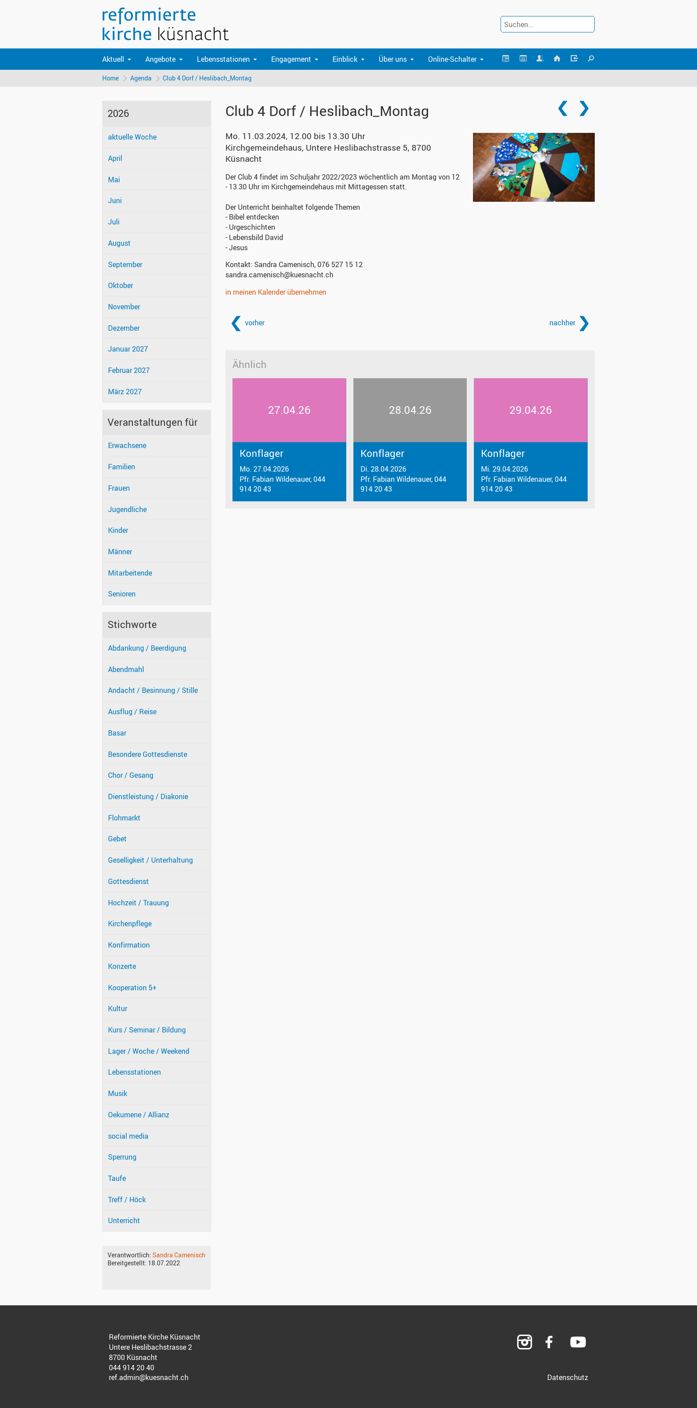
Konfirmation (129, 945)
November (124, 307)
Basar (117, 733)
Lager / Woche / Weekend (148, 1051)
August (119, 243)
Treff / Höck (127, 1199)
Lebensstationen (223, 59)
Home (110, 78)
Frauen (119, 488)
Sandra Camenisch (178, 1255)
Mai (114, 179)
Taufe (117, 1178)
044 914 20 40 (131, 1367)
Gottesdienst (128, 881)
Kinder (118, 531)
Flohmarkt (124, 818)
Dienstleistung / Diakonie (148, 796)
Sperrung (122, 1157)
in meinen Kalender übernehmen (275, 292)
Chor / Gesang (130, 775)
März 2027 (125, 391)
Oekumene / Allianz (138, 1115)
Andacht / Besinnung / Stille (153, 691)
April (115, 158)
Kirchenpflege (130, 924)
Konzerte (122, 966)
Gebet (117, 839)
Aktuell (113, 59)
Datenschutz (567, 1378)
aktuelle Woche (132, 137)
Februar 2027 (129, 371)
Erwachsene (127, 446)
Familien (121, 467)
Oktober (120, 286)
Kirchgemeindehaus (328, 153)
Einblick (344, 59)
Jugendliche (127, 509)
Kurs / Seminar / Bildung (147, 1030)
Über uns (393, 59)
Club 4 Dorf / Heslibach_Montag (207, 78)
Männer (120, 551)
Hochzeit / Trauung (138, 903)
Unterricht (124, 1221)
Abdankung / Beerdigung (147, 648)
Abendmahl (126, 669)
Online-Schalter (452, 59)
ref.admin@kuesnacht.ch (148, 1378)
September (125, 264)
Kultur (117, 1009)
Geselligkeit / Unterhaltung (150, 860)
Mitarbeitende (130, 573)
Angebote (160, 59)
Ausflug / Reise (132, 711)
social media (128, 1136)
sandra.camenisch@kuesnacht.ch (279, 275)
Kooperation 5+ (132, 987)
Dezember (124, 328)
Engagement (291, 59)
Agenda (141, 78)
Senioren (122, 594)
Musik (117, 1093)
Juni (115, 201)
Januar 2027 (128, 349)
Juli (114, 222)
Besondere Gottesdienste (147, 754)
